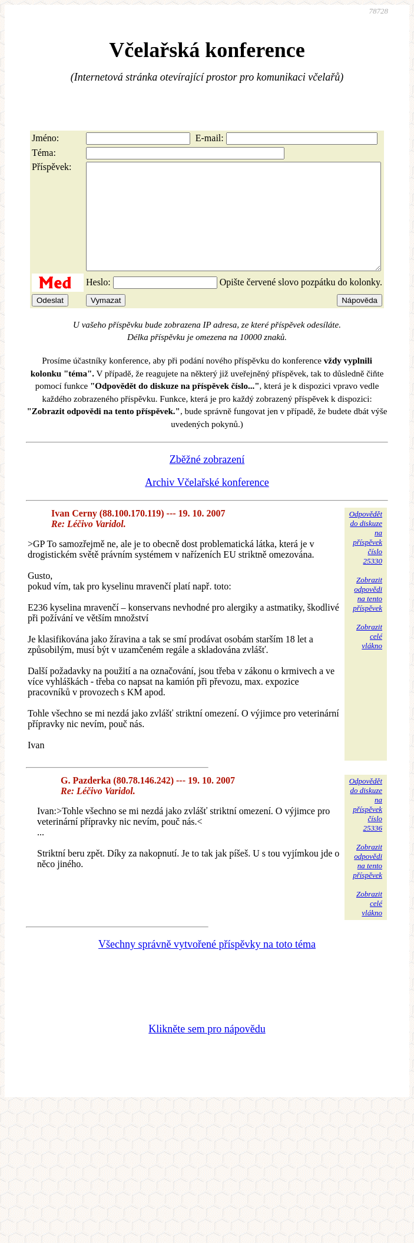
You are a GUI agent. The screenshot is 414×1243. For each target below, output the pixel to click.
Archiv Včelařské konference (207, 503)
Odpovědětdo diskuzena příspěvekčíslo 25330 (365, 558)
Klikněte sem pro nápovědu (206, 1050)
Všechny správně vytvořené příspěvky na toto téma (207, 965)
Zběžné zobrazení (207, 480)
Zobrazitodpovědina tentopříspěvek (367, 615)
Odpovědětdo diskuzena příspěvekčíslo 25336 (365, 826)
